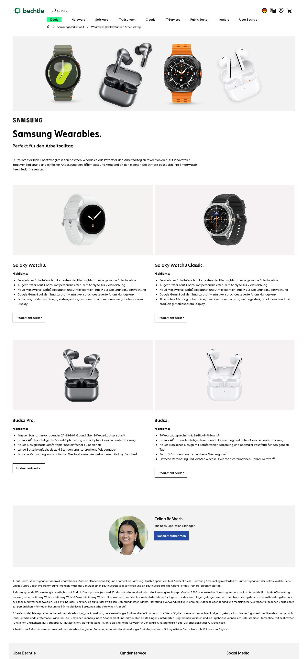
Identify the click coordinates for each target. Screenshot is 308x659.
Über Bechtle (24, 653)
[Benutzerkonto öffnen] (281, 10)
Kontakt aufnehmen (171, 536)
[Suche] (156, 10)
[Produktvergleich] (273, 10)
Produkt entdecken (29, 318)
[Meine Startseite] (48, 27)
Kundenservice (132, 653)
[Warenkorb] (289, 10)
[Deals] (54, 19)
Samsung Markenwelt (70, 27)
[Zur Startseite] (29, 20)
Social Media (237, 653)
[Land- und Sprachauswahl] (264, 10)
